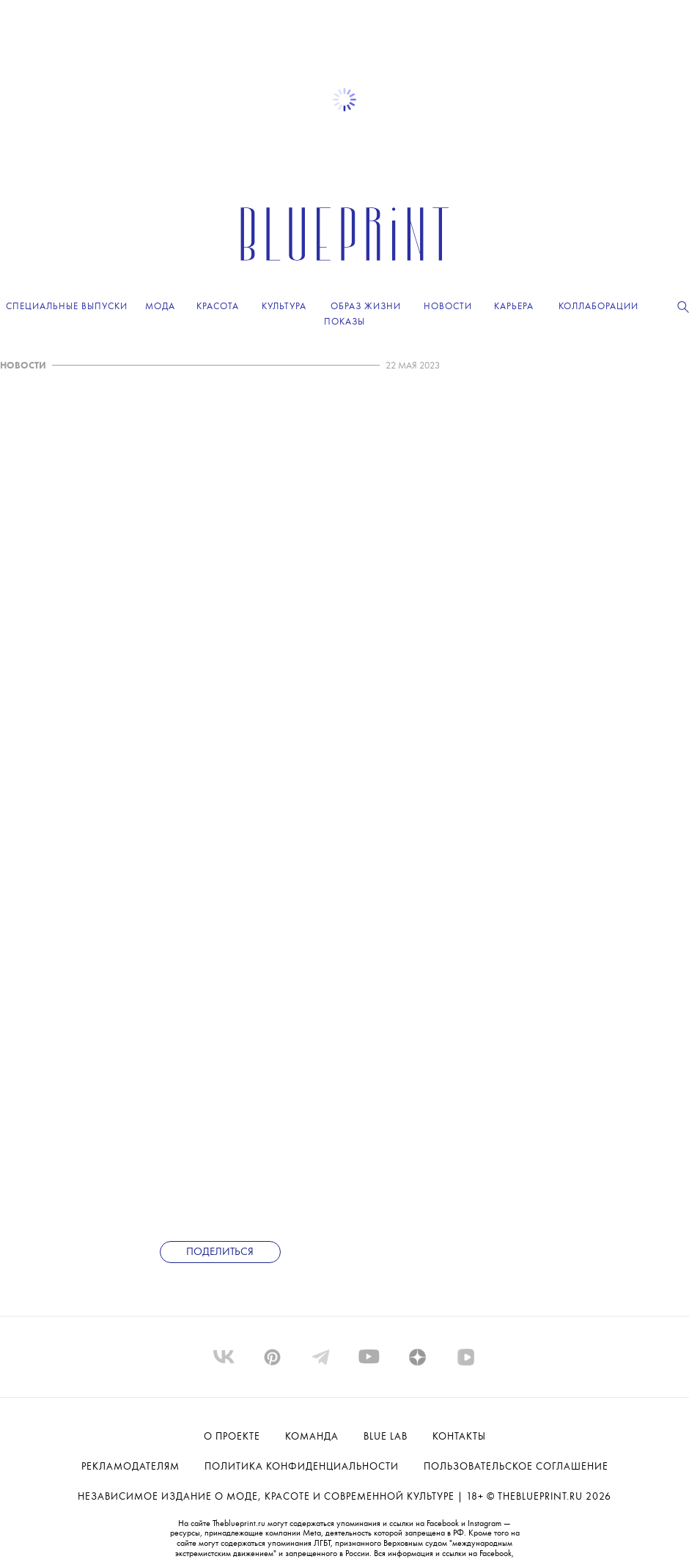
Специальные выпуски (67, 306)
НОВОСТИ (23, 366)
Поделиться (220, 1252)
